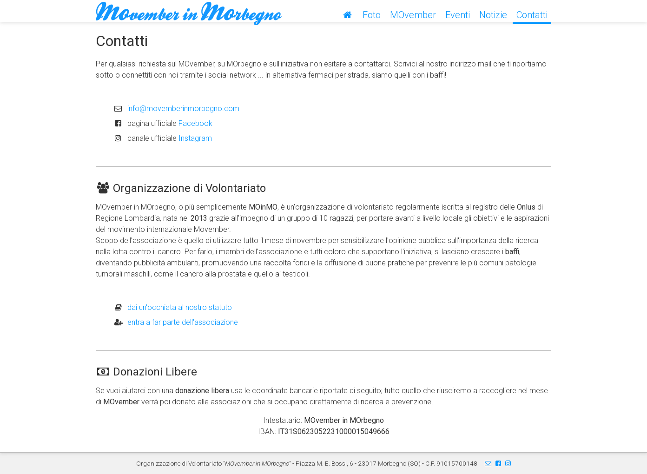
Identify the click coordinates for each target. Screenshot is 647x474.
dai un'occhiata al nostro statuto (179, 307)
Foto (372, 14)
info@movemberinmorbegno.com (183, 108)
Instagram (195, 138)
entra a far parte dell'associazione (182, 322)
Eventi (457, 14)
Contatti (532, 14)
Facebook (195, 123)
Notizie (493, 14)
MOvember (413, 14)
